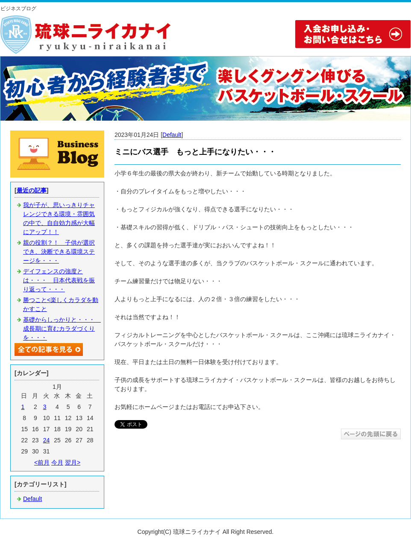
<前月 (42, 462)
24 (46, 440)
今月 (57, 462)
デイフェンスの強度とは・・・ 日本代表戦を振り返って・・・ (59, 280)
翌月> (72, 462)
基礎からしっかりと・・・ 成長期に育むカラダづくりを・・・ (62, 328)
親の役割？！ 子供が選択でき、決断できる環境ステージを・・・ (59, 251)
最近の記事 (32, 190)
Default (171, 134)
